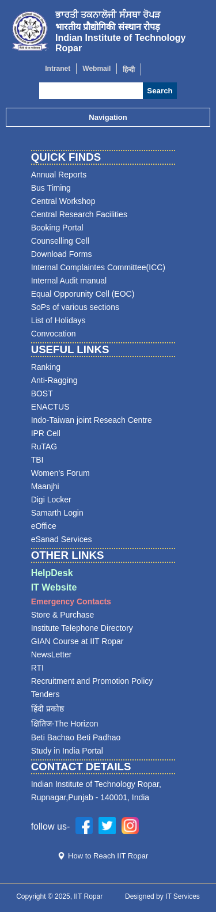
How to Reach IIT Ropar (108, 856)
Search (159, 90)
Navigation (108, 117)
